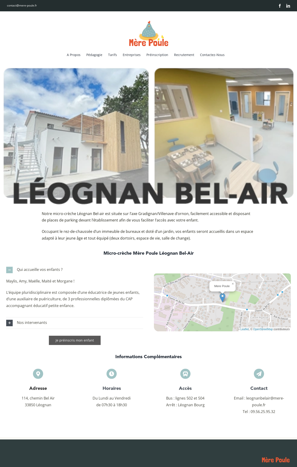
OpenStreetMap (265, 329)
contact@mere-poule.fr (22, 5)
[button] (72, 270)
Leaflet (246, 329)
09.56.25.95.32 (263, 413)
